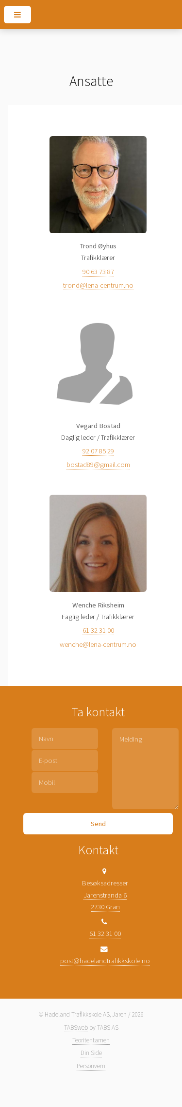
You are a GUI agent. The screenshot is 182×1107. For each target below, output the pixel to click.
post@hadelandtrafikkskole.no (105, 960)
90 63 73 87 (98, 271)
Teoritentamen (91, 1040)
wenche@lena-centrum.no (98, 644)
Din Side (91, 1053)
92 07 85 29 (98, 451)
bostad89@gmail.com (98, 464)
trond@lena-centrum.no (98, 285)
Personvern (91, 1066)
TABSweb (76, 1027)
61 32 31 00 (98, 630)
